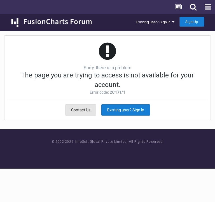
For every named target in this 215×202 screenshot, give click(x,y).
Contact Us (80, 110)
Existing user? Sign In (155, 22)
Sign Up (191, 22)
